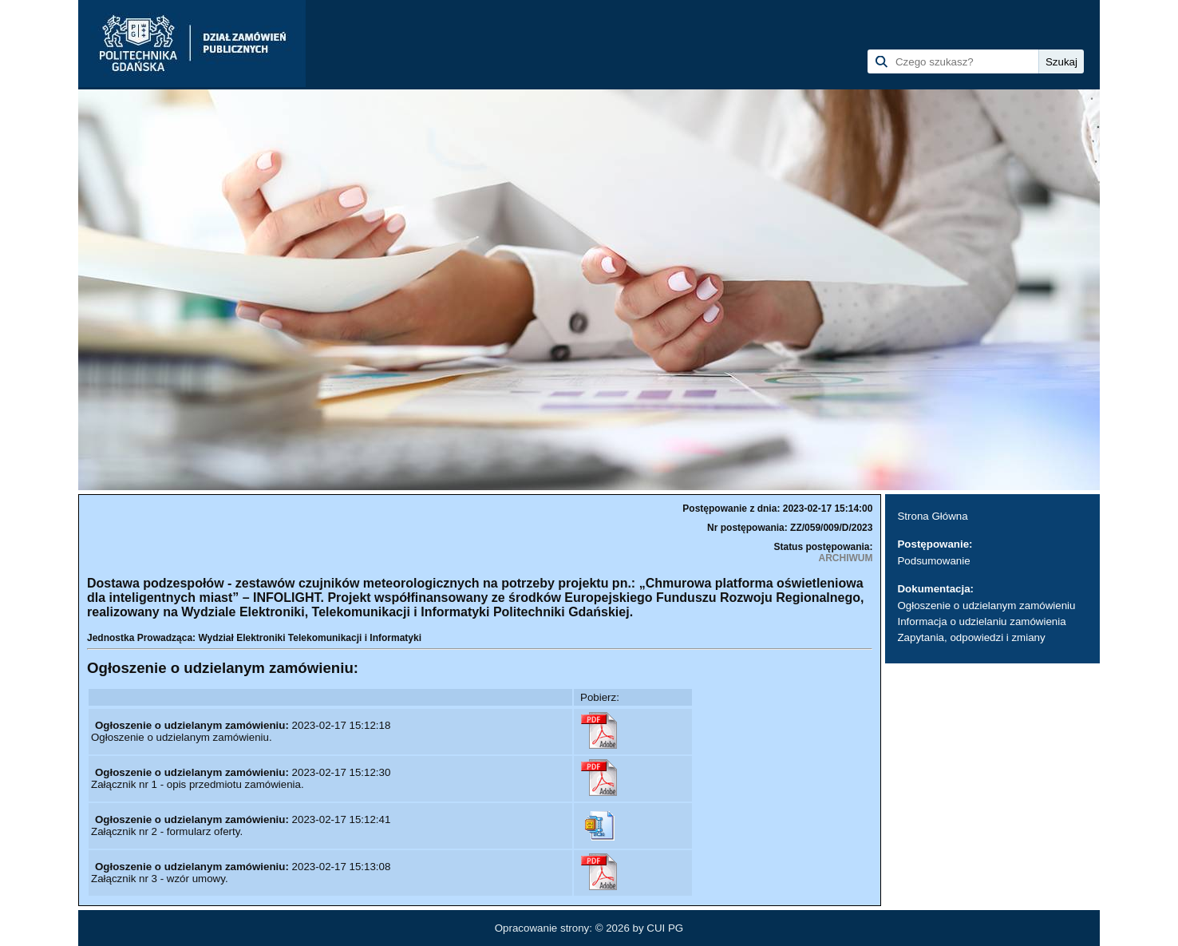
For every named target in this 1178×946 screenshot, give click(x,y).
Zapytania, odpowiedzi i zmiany (971, 637)
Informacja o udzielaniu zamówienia (981, 621)
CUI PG (664, 928)
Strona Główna (932, 516)
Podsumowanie (933, 561)
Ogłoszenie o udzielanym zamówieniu (986, 606)
